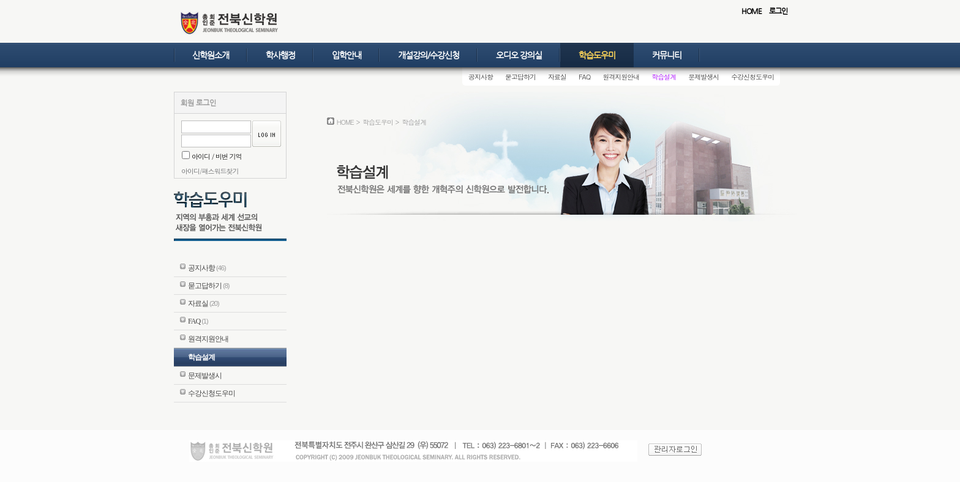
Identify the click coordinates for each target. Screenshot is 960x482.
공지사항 (480, 76)
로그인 (778, 11)
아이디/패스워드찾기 (210, 171)
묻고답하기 (520, 76)
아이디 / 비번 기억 (212, 156)
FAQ (584, 76)
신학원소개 (210, 55)
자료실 (557, 76)
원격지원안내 (620, 76)
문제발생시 (703, 76)
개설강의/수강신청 (428, 55)
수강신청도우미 (752, 76)
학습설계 (663, 76)
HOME (751, 11)
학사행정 (280, 55)
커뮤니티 (666, 55)
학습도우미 (597, 55)
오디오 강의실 (519, 55)
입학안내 (346, 55)
